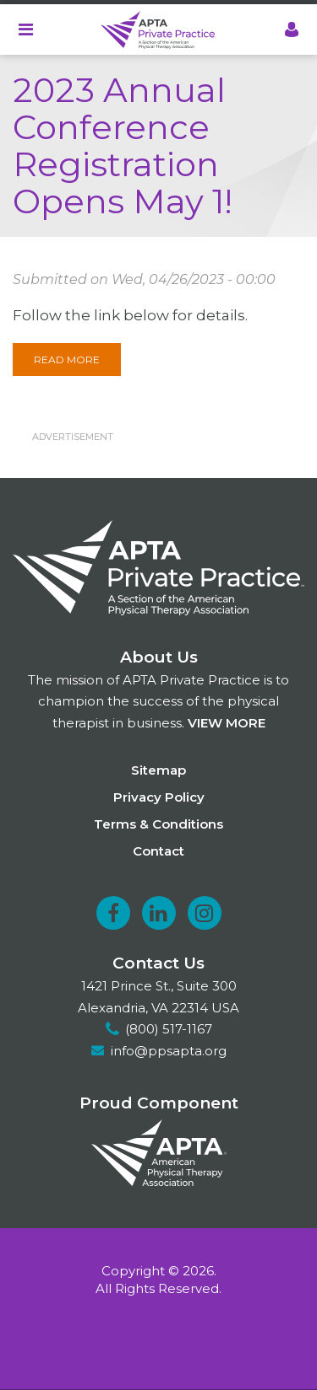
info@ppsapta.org (169, 1051)
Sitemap (158, 770)
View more (226, 723)
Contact (158, 851)
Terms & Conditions (158, 824)
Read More (67, 359)
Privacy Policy (159, 797)
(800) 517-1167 (168, 1029)
